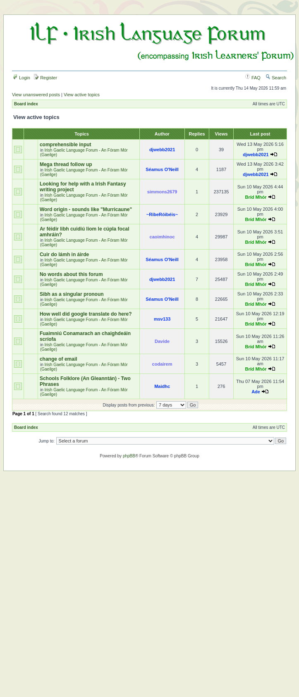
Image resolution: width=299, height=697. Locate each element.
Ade (255, 391)
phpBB (129, 456)
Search (276, 77)
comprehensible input (65, 144)
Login (21, 77)
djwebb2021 (162, 149)
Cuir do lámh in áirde (64, 254)
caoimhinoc (162, 236)
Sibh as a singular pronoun (72, 294)
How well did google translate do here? (86, 314)
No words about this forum (71, 274)
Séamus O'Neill (162, 169)
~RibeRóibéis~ (162, 214)
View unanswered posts (36, 94)
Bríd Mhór (256, 197)
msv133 (162, 318)
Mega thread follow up (66, 164)
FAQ (253, 77)
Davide (162, 341)
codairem (162, 364)
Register (45, 77)
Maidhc (162, 386)
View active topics (82, 94)
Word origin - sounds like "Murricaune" (86, 209)
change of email (58, 359)
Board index (26, 104)
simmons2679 (162, 191)
